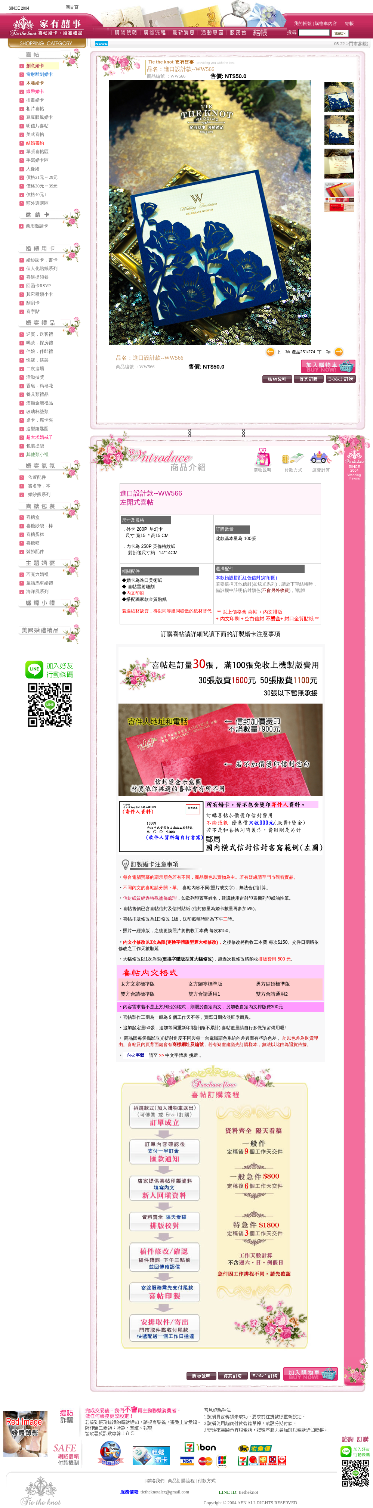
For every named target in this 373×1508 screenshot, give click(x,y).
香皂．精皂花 (39, 385)
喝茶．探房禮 (39, 342)
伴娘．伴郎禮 (39, 351)
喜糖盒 (33, 517)
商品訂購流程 (181, 1480)
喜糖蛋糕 (35, 534)
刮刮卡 (33, 302)
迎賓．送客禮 (39, 334)
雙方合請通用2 (272, 994)
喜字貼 (33, 311)
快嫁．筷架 (37, 360)
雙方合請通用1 (204, 994)
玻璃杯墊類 (37, 411)
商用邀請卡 (37, 226)
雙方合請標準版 (138, 994)
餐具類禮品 (37, 394)
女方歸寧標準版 (205, 984)
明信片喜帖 (37, 125)
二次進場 (35, 368)
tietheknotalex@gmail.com (165, 1492)
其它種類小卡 (39, 294)
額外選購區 (37, 203)
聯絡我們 (155, 1480)
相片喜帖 (35, 108)
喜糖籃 (33, 543)
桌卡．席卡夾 (39, 420)
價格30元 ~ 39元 (42, 186)
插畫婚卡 (35, 100)
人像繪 (33, 168)
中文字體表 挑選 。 (184, 1055)
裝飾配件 (35, 551)
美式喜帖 (35, 134)
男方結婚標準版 (273, 984)
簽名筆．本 (39, 485)
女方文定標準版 (138, 984)
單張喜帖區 (37, 151)
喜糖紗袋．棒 (39, 525)
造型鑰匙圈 (37, 428)
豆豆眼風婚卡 (39, 117)
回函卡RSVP (38, 285)
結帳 (349, 23)
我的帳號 (303, 23)
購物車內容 (326, 23)
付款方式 (207, 1480)
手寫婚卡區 (37, 160)
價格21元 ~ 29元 (42, 177)
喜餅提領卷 (37, 277)
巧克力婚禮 (37, 574)
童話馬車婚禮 (39, 583)
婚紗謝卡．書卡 (42, 260)
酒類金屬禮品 (39, 403)
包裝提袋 (35, 446)
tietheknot (248, 1492)
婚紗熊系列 (39, 494)
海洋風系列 (37, 591)
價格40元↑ (36, 194)
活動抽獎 (35, 377)
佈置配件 (37, 477)
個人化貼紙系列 (42, 268)
